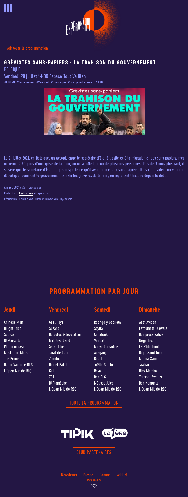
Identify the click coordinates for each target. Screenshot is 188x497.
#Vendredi (43, 82)
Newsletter (69, 475)
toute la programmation (94, 403)
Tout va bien (26, 193)
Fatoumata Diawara (153, 328)
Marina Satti (148, 359)
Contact (105, 475)
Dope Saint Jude (151, 352)
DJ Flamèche (58, 383)
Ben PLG (100, 377)
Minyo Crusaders (106, 346)
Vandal (99, 340)
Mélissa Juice (104, 383)
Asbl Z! (122, 475)
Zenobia (55, 359)
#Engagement (26, 82)
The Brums (11, 359)
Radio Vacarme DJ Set (19, 365)
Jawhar (144, 365)
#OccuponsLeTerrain (81, 82)
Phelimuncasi (14, 346)
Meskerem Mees (16, 352)
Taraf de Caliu (59, 352)
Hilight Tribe (12, 328)
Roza (97, 371)
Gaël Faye (56, 322)
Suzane (54, 328)
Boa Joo (99, 359)
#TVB (99, 82)
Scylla (98, 328)
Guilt (52, 371)
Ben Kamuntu (149, 383)
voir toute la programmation (27, 48)
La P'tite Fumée (150, 346)
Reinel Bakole (59, 365)
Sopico (9, 334)
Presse (88, 475)
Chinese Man (13, 322)
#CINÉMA (9, 82)
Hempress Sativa (151, 334)
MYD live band (59, 340)
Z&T (51, 377)
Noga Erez (146, 340)
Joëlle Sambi (103, 365)
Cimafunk (101, 334)
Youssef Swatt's (150, 377)
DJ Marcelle (12, 340)
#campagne (58, 82)
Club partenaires (94, 452)
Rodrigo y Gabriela (107, 322)
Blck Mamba (148, 371)
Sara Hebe (56, 346)
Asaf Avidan (147, 322)
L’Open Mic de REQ (17, 371)
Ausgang (100, 352)
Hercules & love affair (65, 334)
